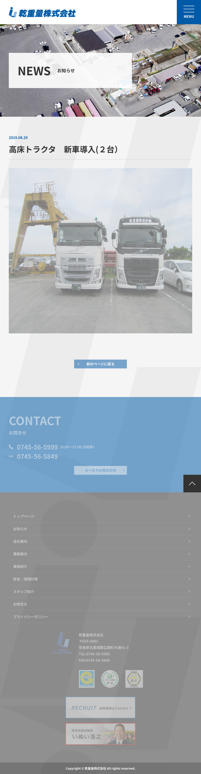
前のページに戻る (100, 363)
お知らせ (20, 528)
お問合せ (20, 604)
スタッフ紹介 (23, 591)
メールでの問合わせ (100, 470)
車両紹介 (20, 566)
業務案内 (20, 553)
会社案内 (20, 541)
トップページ (23, 516)
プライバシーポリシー (30, 616)
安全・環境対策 (25, 579)
